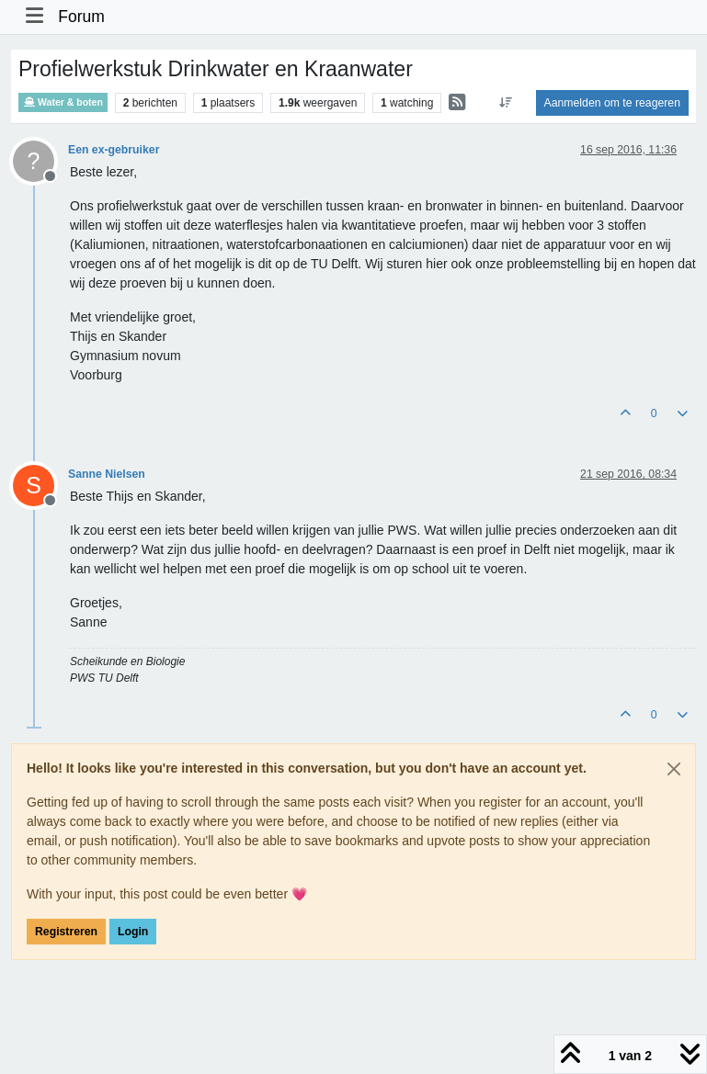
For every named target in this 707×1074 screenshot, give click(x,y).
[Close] (674, 769)
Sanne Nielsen (106, 474)
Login (133, 931)
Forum (81, 16)
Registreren (66, 931)
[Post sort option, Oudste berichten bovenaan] (505, 103)
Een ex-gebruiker (113, 149)
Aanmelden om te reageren (612, 102)
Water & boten (63, 102)
